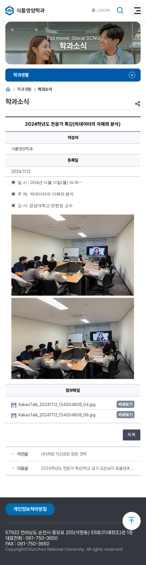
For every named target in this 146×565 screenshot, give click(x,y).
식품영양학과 (30, 10)
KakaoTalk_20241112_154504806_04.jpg (57, 404)
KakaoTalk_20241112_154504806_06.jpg (57, 415)
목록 (131, 434)
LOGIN (101, 10)
